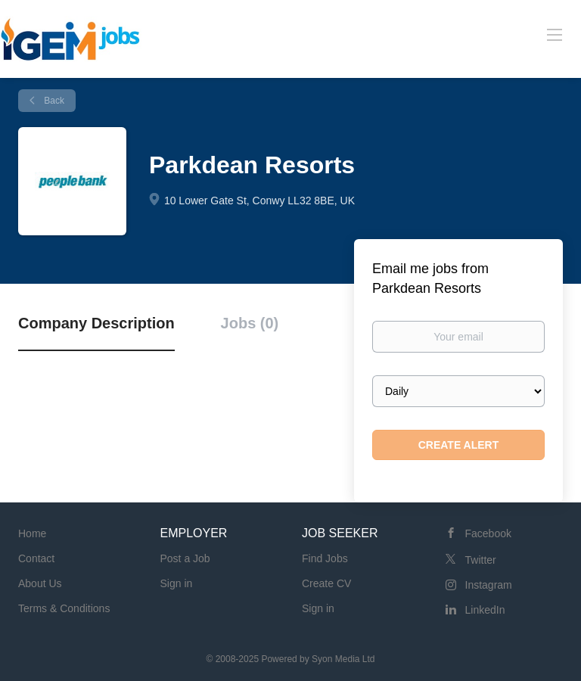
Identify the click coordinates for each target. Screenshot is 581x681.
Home (32, 533)
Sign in (176, 583)
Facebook (488, 533)
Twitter (480, 560)
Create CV (326, 583)
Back (53, 100)
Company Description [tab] (96, 323)
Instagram (488, 585)
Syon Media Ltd (343, 659)
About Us (40, 583)
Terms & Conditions (64, 608)
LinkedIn (485, 610)
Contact (36, 558)
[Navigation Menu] (554, 34)
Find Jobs (325, 558)
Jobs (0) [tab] (250, 323)
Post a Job (185, 558)
